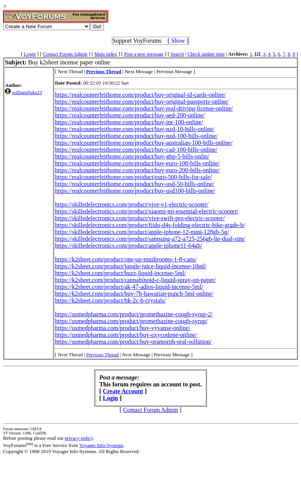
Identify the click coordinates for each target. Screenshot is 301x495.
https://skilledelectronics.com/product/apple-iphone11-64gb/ (128, 245)
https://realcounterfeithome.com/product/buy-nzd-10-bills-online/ (135, 129)
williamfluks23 (27, 92)
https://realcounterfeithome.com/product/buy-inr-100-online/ (129, 122)
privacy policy (79, 438)
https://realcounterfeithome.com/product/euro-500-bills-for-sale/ (133, 177)
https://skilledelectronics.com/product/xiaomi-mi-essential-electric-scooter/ (146, 211)
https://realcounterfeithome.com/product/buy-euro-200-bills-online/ (137, 170)
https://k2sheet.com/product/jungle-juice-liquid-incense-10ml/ (131, 266)
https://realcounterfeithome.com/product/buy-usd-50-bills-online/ (134, 184)
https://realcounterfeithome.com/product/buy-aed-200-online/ (130, 115)
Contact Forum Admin (65, 54)
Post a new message (144, 54)
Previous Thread (102, 354)
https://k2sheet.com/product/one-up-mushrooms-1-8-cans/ (126, 259)
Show (178, 40)
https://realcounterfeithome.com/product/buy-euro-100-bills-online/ (137, 163)
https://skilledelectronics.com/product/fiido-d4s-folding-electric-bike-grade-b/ (150, 225)
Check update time (205, 54)
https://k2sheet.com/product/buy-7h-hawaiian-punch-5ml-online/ (134, 293)
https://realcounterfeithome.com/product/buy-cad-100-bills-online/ (136, 149)
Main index (105, 54)
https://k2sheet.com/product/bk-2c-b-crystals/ (110, 300)
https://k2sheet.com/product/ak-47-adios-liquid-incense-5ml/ (129, 287)
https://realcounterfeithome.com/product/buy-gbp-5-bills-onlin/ (132, 156)
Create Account (123, 391)
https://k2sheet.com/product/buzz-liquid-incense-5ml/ (120, 273)
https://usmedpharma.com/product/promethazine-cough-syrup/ (131, 321)
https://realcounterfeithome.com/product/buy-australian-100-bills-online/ (143, 142)
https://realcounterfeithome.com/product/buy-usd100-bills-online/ (135, 190)
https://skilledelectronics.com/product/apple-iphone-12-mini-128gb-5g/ (142, 232)
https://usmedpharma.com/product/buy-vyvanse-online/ (122, 328)
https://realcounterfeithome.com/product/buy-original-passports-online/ (142, 101)
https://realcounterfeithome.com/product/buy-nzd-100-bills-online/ (136, 136)
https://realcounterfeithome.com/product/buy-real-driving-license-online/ (144, 108)
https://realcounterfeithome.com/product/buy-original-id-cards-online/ (140, 94)
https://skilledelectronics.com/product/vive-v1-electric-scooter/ (131, 204)
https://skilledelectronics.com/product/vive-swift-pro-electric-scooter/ (140, 218)
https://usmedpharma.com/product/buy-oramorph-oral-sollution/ (133, 341)
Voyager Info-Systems (101, 445)
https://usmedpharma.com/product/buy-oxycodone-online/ (126, 335)
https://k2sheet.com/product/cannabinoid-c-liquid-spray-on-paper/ (135, 280)
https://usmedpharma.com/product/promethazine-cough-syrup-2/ (134, 314)
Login (30, 54)
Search (177, 54)
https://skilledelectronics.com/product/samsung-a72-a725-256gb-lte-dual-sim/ (150, 238)
